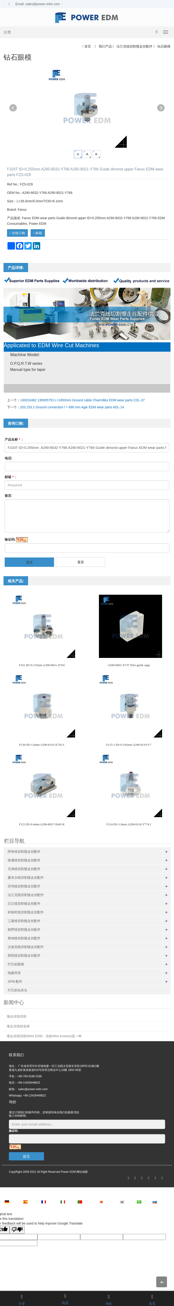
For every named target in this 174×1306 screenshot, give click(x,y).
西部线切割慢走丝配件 (24, 955)
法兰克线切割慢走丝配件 (134, 46)
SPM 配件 (15, 981)
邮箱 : (10, 477)
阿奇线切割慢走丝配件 (24, 851)
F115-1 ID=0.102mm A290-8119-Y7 (128, 744)
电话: (8, 458)
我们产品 (105, 46)
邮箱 (37, 233)
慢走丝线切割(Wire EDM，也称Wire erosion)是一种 (44, 1036)
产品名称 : (14, 439)
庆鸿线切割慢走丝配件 (24, 886)
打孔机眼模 (16, 964)
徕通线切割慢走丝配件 (24, 860)
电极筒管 (14, 973)
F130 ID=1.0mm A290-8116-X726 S (41, 744)
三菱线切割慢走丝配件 (24, 921)
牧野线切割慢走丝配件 (24, 929)
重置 (80, 562)
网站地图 (82, 1171)
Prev (13, 108)
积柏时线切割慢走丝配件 (26, 912)
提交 (29, 562)
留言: (8, 496)
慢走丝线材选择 (18, 1026)
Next (161, 108)
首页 (87, 46)
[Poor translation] (17, 1230)
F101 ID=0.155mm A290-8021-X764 (42, 665)
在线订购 (17, 233)
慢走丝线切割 (16, 1016)
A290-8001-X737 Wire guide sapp (129, 665)
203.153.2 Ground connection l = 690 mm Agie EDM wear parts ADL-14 (72, 407)
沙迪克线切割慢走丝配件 (26, 947)
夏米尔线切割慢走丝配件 (26, 877)
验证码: (10, 539)
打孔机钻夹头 (17, 990)
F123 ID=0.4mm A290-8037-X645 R (41, 824)
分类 (7, 32)
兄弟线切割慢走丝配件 (24, 869)
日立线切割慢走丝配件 (24, 903)
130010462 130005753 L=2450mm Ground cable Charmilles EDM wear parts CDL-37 (82, 400)
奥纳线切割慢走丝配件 (24, 938)
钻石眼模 (163, 46)
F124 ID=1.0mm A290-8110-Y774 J (128, 824)
